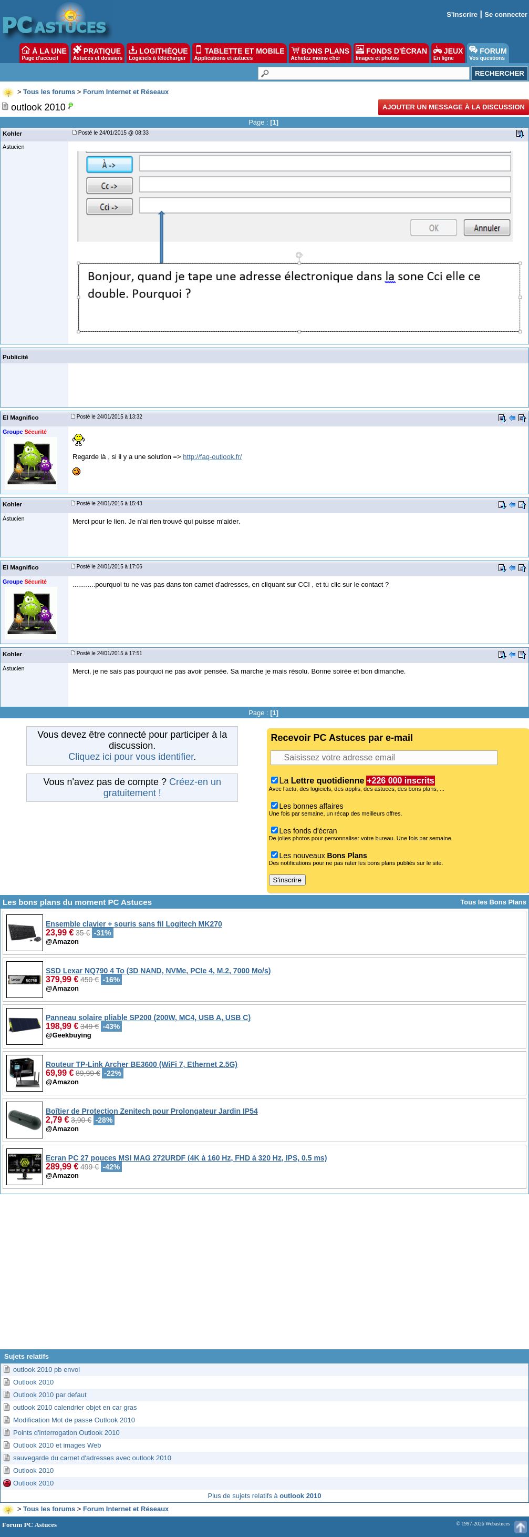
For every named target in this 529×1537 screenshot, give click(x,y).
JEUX (448, 53)
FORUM (487, 53)
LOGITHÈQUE (158, 53)
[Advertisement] (264, 1275)
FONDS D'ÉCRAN (391, 53)
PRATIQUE (98, 53)
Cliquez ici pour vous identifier (130, 756)
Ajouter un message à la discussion (453, 107)
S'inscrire (462, 14)
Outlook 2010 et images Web (57, 1445)
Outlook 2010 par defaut (50, 1395)
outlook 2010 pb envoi (46, 1369)
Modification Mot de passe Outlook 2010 (74, 1420)
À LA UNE (44, 53)
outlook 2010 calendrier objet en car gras (75, 1407)
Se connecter (505, 14)
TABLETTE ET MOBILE (239, 53)
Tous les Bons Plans (493, 902)
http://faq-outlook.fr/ (212, 457)
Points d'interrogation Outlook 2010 (66, 1433)
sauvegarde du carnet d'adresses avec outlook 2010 (92, 1458)
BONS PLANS (320, 53)
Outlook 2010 (33, 1382)
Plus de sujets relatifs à (264, 1496)
